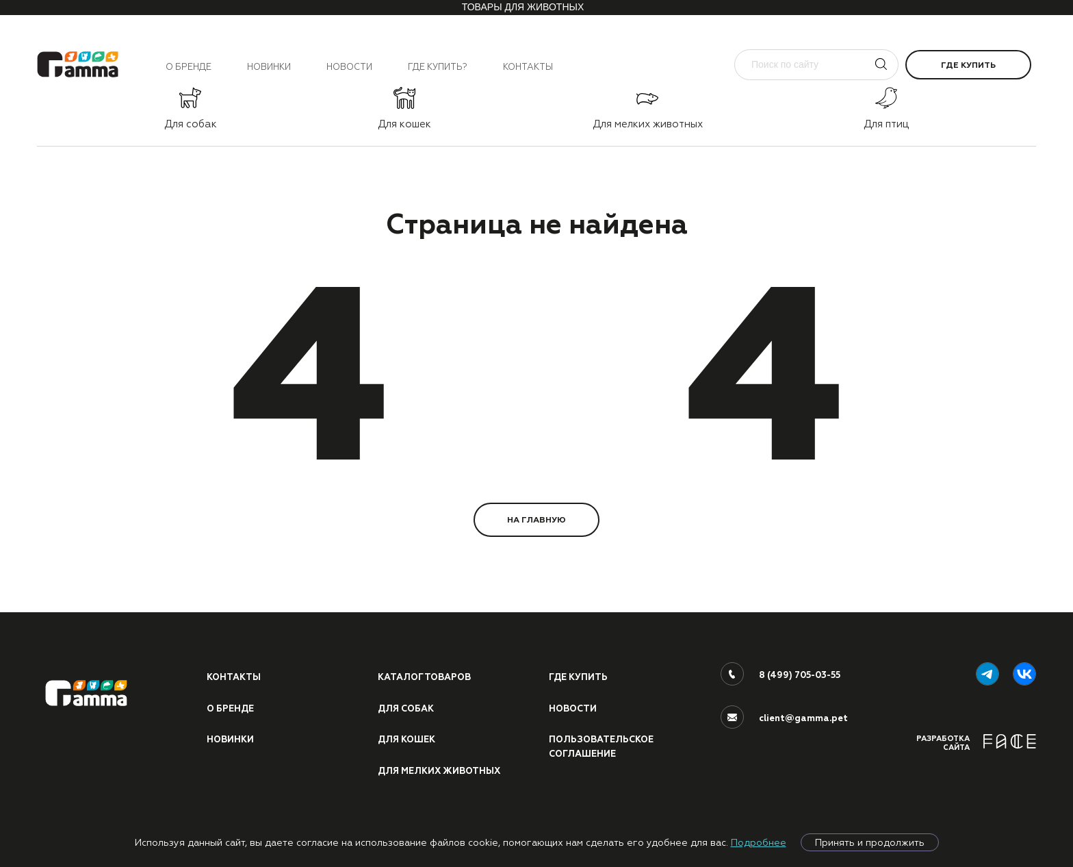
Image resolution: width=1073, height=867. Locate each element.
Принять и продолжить (870, 842)
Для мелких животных (439, 771)
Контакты (528, 67)
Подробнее (758, 842)
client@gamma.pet (803, 718)
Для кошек (406, 739)
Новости (349, 67)
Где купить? (437, 67)
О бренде (188, 67)
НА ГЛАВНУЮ (536, 520)
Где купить (968, 65)
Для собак (406, 708)
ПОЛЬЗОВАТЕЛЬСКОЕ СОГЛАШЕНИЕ (601, 746)
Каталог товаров (424, 677)
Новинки (269, 67)
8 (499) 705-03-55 (799, 675)
